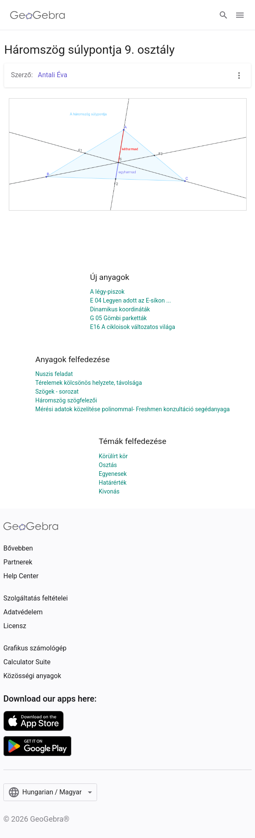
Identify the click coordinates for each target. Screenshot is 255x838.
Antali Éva (51, 75)
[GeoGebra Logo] (37, 15)
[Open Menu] (240, 15)
